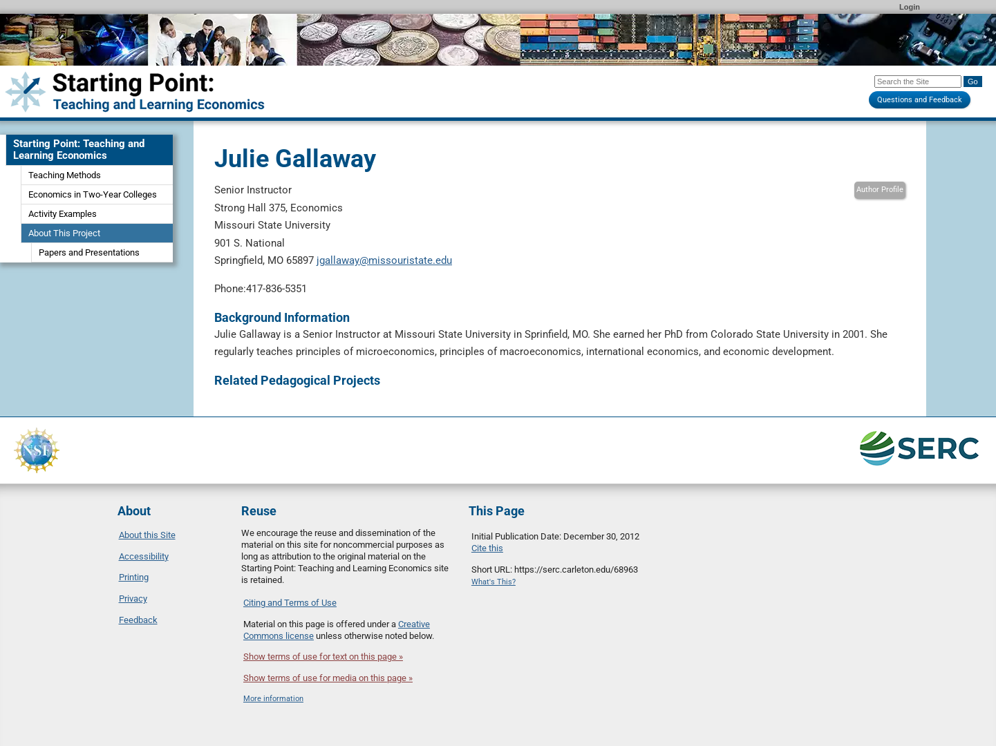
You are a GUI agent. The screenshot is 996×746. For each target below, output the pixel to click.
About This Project (64, 233)
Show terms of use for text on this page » (323, 656)
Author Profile (879, 189)
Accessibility (144, 556)
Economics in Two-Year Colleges (92, 194)
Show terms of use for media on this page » (328, 678)
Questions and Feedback (919, 99)
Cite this (487, 548)
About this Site (147, 535)
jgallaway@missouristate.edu (384, 260)
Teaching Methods (64, 175)
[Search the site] (917, 81)
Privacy (133, 598)
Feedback (138, 620)
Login (909, 7)
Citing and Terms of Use (290, 602)
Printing (134, 577)
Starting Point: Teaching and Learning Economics (78, 149)
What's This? (493, 581)
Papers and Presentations (89, 252)
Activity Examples (62, 214)
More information (273, 698)
